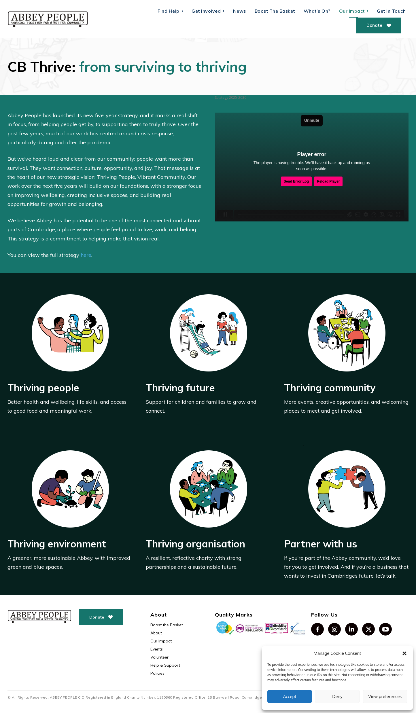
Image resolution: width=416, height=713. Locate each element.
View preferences (385, 696)
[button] (404, 653)
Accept (289, 696)
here (86, 255)
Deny (337, 696)
